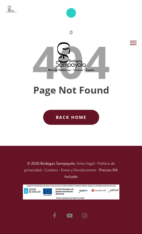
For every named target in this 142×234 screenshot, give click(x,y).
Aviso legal (86, 163)
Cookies (51, 169)
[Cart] (71, 26)
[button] (133, 43)
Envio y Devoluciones (78, 169)
